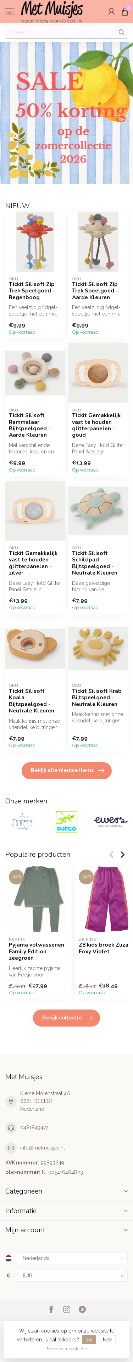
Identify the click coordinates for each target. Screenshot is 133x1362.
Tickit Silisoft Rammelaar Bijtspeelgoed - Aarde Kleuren (30, 425)
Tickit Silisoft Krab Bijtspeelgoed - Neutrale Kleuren (97, 697)
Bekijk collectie (67, 1018)
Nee (107, 1339)
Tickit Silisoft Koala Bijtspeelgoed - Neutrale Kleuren (31, 701)
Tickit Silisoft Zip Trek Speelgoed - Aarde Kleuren (95, 291)
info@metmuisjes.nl (42, 1148)
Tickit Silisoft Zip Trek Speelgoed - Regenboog (32, 291)
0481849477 (34, 1127)
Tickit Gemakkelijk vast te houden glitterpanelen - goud (96, 425)
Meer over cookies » (67, 1348)
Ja (89, 1339)
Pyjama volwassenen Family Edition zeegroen (36, 951)
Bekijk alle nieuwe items (67, 770)
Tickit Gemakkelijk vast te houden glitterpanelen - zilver (33, 563)
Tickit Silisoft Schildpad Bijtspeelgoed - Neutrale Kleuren (94, 563)
